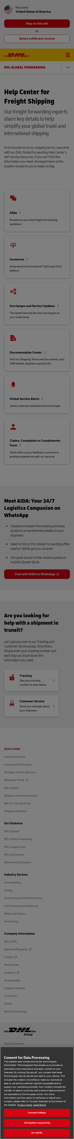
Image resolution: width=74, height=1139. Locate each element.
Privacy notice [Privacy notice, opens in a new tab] (24, 1105)
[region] (37, 1093)
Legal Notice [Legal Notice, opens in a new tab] (39, 1105)
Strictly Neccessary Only (37, 1122)
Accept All (36, 1132)
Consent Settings (37, 1112)
